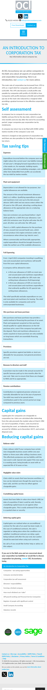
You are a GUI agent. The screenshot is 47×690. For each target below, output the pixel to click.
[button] (45, 145)
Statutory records (10, 610)
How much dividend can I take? (15, 592)
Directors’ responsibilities (12, 584)
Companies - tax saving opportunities (17, 570)
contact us (21, 79)
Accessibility (22, 654)
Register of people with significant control (18, 601)
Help (4, 659)
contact (25, 558)
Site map (13, 654)
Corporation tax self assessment (15, 579)
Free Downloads (18, 25)
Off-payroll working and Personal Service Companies (22, 597)
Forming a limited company (13, 588)
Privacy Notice (25, 656)
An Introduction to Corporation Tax (16, 566)
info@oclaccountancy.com (31, 20)
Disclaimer (15, 656)
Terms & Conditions (37, 656)
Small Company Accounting (13, 606)
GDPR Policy (32, 654)
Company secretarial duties (13, 575)
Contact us (31, 25)
